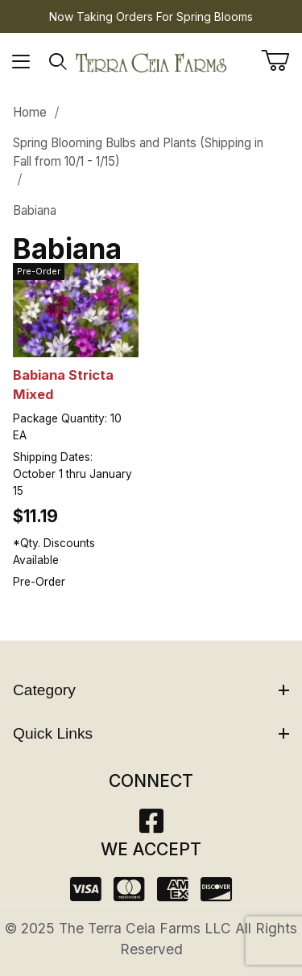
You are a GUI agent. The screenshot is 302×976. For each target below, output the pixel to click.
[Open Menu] (21, 62)
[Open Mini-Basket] (281, 60)
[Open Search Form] (58, 62)
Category (151, 690)
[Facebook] (151, 825)
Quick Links (151, 733)
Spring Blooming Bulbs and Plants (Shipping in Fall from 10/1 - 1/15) (138, 152)
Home (30, 112)
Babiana (34, 210)
